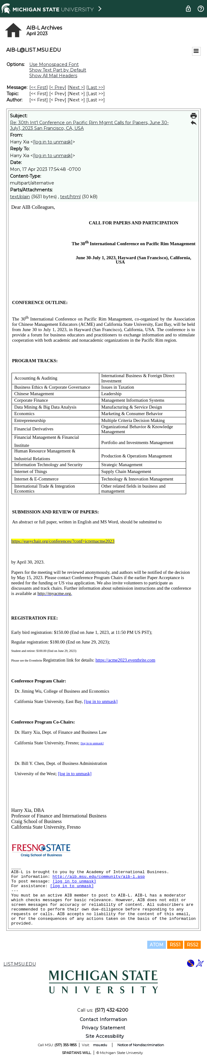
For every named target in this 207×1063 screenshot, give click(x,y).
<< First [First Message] (38, 87)
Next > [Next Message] (76, 87)
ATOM (156, 945)
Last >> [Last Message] (95, 87)
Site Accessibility (105, 1036)
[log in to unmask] (53, 142)
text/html (70, 196)
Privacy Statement (103, 1028)
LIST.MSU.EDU (19, 964)
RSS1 (175, 945)
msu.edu (100, 1045)
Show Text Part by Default (57, 70)
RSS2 (192, 945)
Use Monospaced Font (54, 64)
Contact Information (103, 1019)
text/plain (20, 196)
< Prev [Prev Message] (58, 87)
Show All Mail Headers (53, 75)
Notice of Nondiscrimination (140, 1045)
